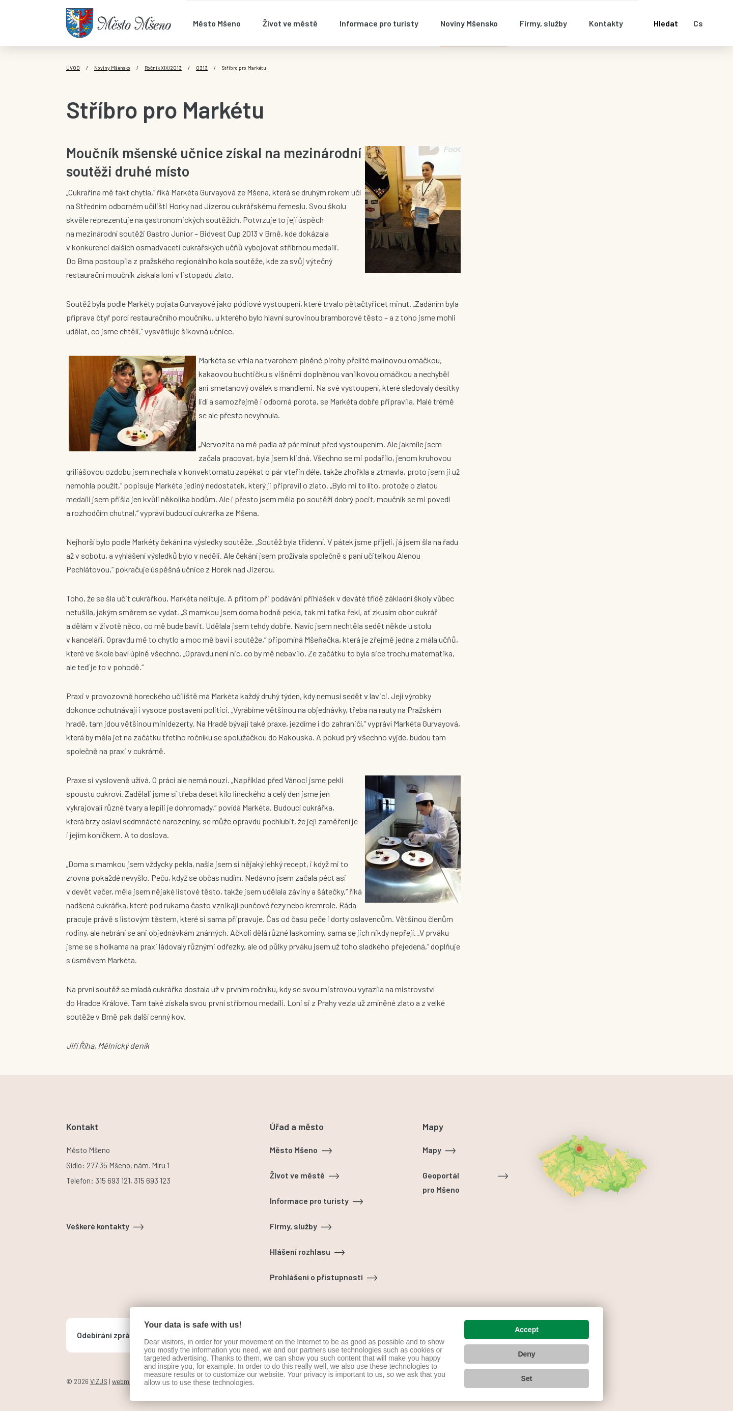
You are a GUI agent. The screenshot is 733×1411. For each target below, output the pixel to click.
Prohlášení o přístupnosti (316, 1277)
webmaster (128, 1381)
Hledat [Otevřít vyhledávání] (666, 23)
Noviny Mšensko (112, 68)
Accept (527, 1330)
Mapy (431, 1150)
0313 (202, 68)
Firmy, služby (293, 1226)
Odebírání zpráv (105, 1335)
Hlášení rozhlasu (300, 1251)
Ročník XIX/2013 (163, 68)
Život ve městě (297, 1175)
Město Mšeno (294, 1150)
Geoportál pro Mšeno (441, 1182)
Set (526, 1378)
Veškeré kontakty (97, 1226)
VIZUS (98, 1381)
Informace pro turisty (309, 1200)
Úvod (73, 68)
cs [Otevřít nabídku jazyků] (698, 23)
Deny (526, 1354)
